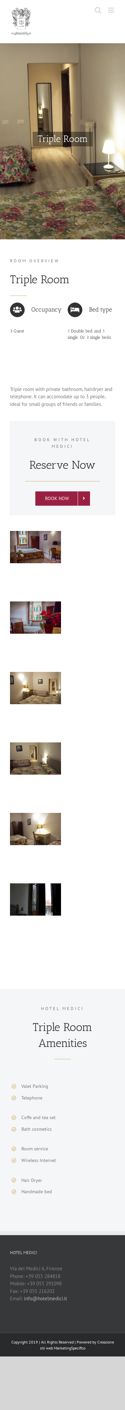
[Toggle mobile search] (98, 10)
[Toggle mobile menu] (111, 10)
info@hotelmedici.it (45, 1298)
